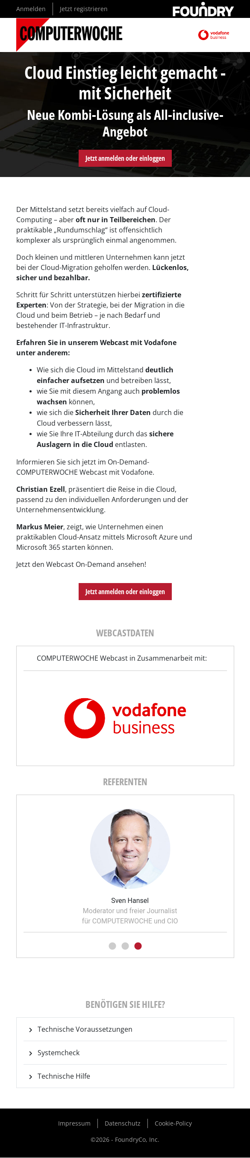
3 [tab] (138, 946)
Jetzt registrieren (84, 9)
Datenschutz (123, 1123)
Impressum (74, 1123)
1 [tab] (112, 946)
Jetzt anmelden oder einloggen (125, 158)
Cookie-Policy (173, 1123)
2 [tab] (125, 946)
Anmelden (31, 9)
